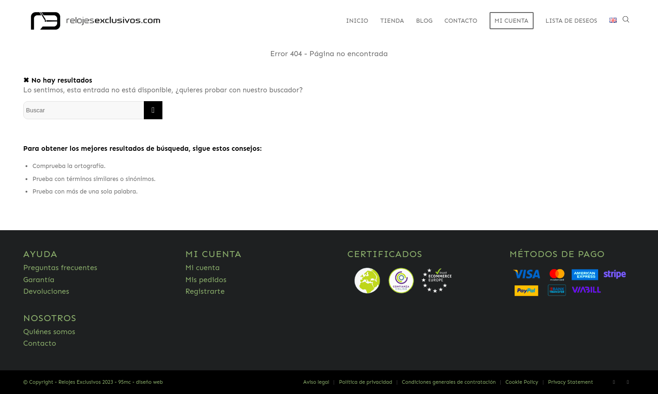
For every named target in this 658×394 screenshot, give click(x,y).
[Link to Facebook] (614, 382)
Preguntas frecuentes (60, 267)
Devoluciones (46, 291)
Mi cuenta (202, 267)
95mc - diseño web (140, 382)
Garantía (38, 279)
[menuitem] (357, 21)
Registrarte (205, 291)
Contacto (39, 343)
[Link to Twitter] (628, 382)
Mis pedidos (205, 279)
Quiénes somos (49, 331)
